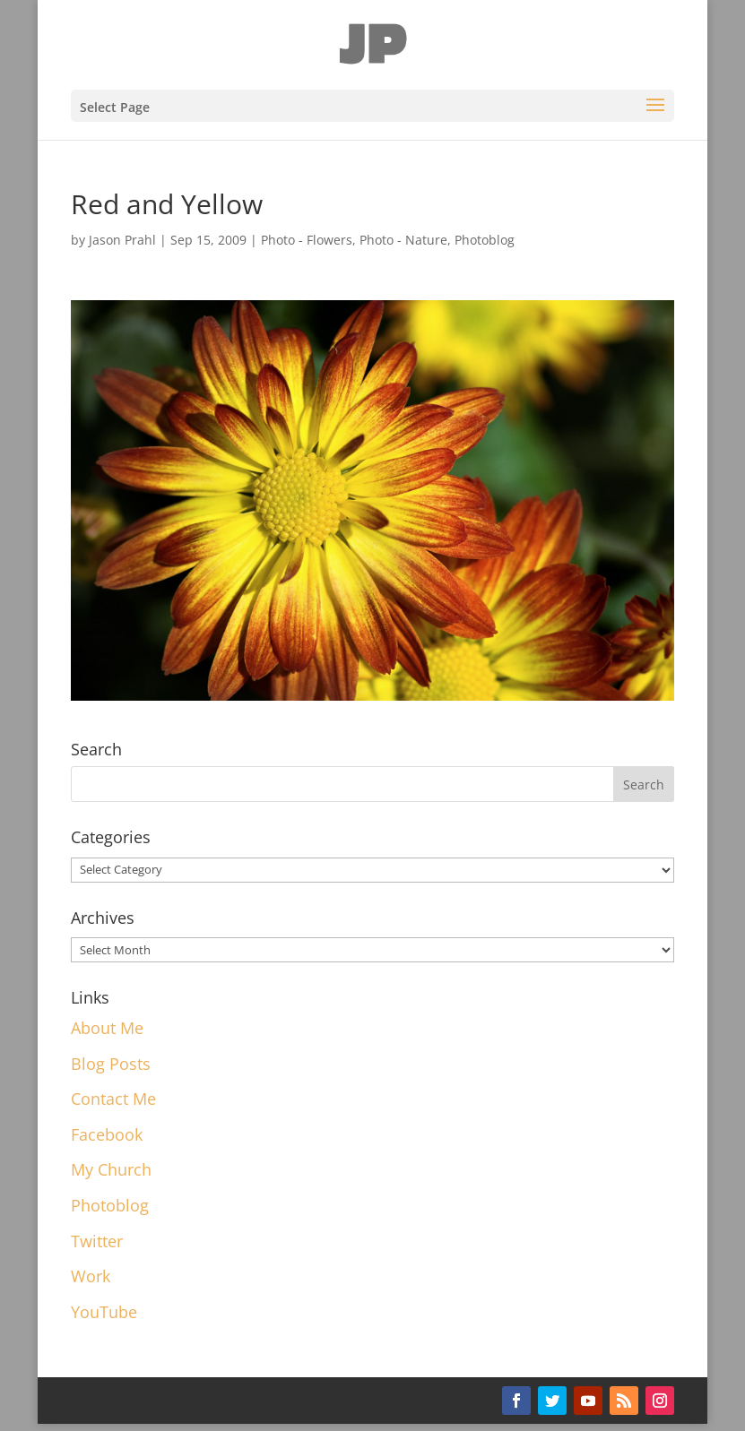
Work (90, 1276)
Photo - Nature (403, 239)
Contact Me (113, 1098)
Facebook (107, 1134)
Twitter (97, 1241)
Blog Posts (111, 1063)
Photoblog (485, 239)
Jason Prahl (122, 239)
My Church (111, 1169)
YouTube (104, 1312)
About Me (107, 1028)
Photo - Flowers (306, 239)
